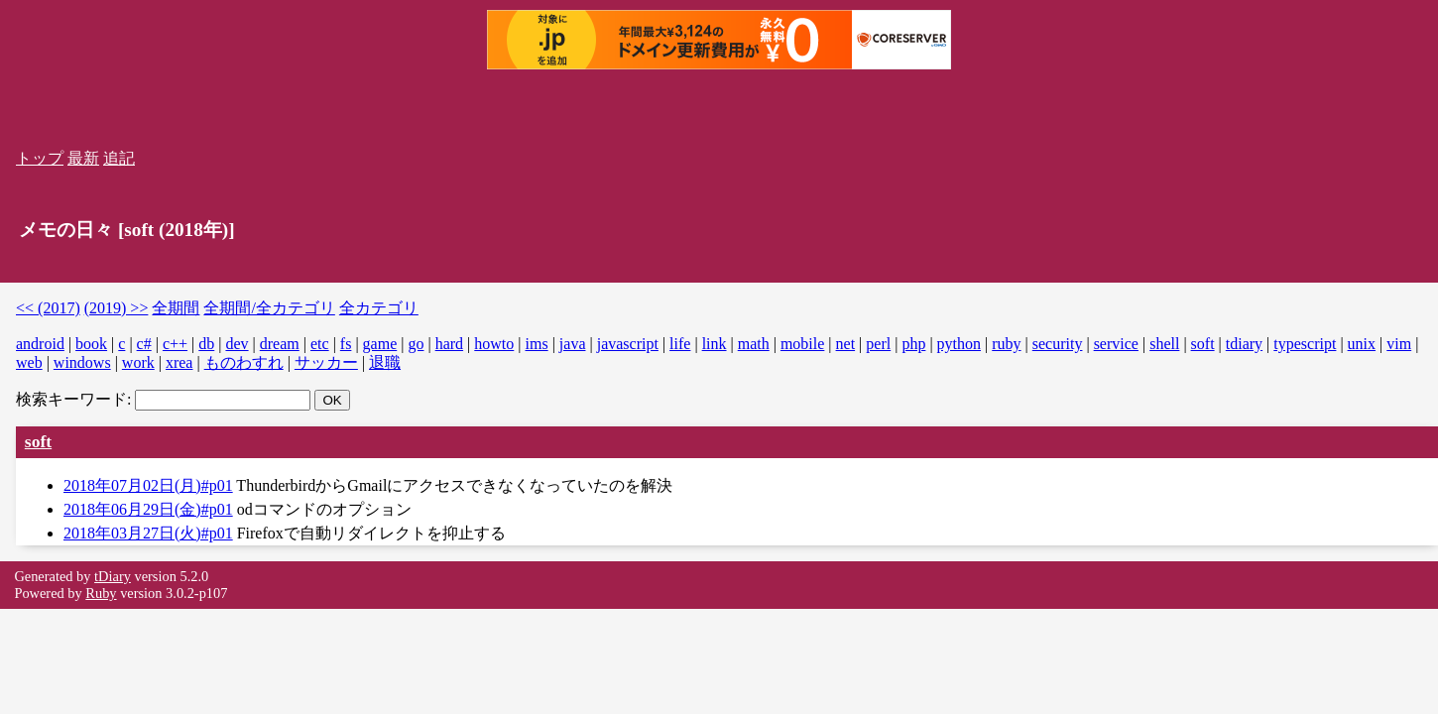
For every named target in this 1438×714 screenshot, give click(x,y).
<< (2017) (48, 307)
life (679, 343)
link (714, 343)
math (754, 343)
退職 (385, 362)
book (91, 343)
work (138, 362)
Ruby (100, 593)
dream (280, 343)
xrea (179, 362)
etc (319, 343)
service (1116, 343)
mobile (802, 343)
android (40, 343)
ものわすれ (244, 362)
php (913, 343)
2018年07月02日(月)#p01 (148, 485)
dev (236, 343)
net (846, 343)
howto (494, 343)
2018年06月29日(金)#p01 (148, 509)
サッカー (326, 362)
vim (1398, 343)
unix (1362, 343)
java (572, 343)
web (29, 362)
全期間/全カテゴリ (268, 307)
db (206, 343)
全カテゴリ (379, 307)
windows (82, 362)
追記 (119, 158)
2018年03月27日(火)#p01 (148, 533)
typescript (1304, 343)
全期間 (175, 307)
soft (1203, 343)
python (959, 343)
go (415, 343)
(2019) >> (116, 307)
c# (144, 343)
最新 (83, 158)
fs (346, 343)
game (380, 343)
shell (1164, 343)
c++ (175, 343)
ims (537, 343)
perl (878, 343)
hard (449, 343)
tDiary (112, 576)
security (1057, 343)
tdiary (1244, 343)
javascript (628, 343)
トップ (39, 158)
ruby (1006, 343)
